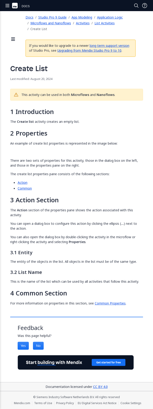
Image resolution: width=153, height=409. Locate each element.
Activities (83, 23)
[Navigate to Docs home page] (26, 6)
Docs (29, 17)
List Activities (104, 23)
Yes (23, 345)
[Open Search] (136, 5)
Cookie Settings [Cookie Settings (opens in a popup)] (130, 403)
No (38, 345)
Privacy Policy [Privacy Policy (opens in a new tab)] (65, 403)
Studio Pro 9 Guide (52, 17)
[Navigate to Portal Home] (15, 5)
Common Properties (110, 303)
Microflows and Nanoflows (50, 23)
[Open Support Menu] (144, 5)
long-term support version (109, 45)
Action (22, 182)
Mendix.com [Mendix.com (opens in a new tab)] (22, 403)
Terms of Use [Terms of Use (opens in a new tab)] (43, 403)
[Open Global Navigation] (7, 5)
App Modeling (82, 17)
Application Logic (110, 17)
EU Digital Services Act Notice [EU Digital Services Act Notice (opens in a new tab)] (97, 403)
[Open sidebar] (13, 39)
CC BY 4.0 (100, 386)
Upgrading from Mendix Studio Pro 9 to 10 (89, 50)
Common (25, 188)
